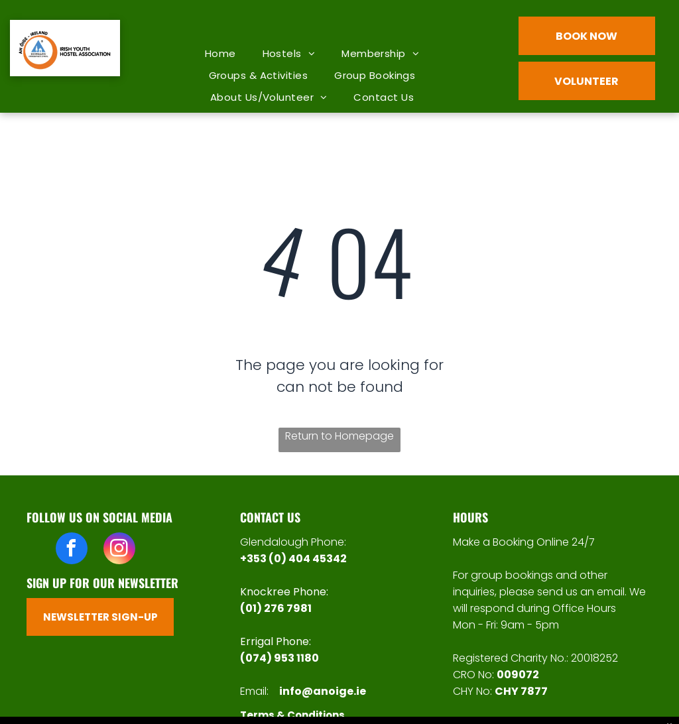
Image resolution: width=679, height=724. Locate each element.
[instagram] (119, 550)
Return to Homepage (339, 436)
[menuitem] (220, 53)
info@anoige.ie (322, 691)
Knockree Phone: (284, 591)
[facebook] (72, 550)
